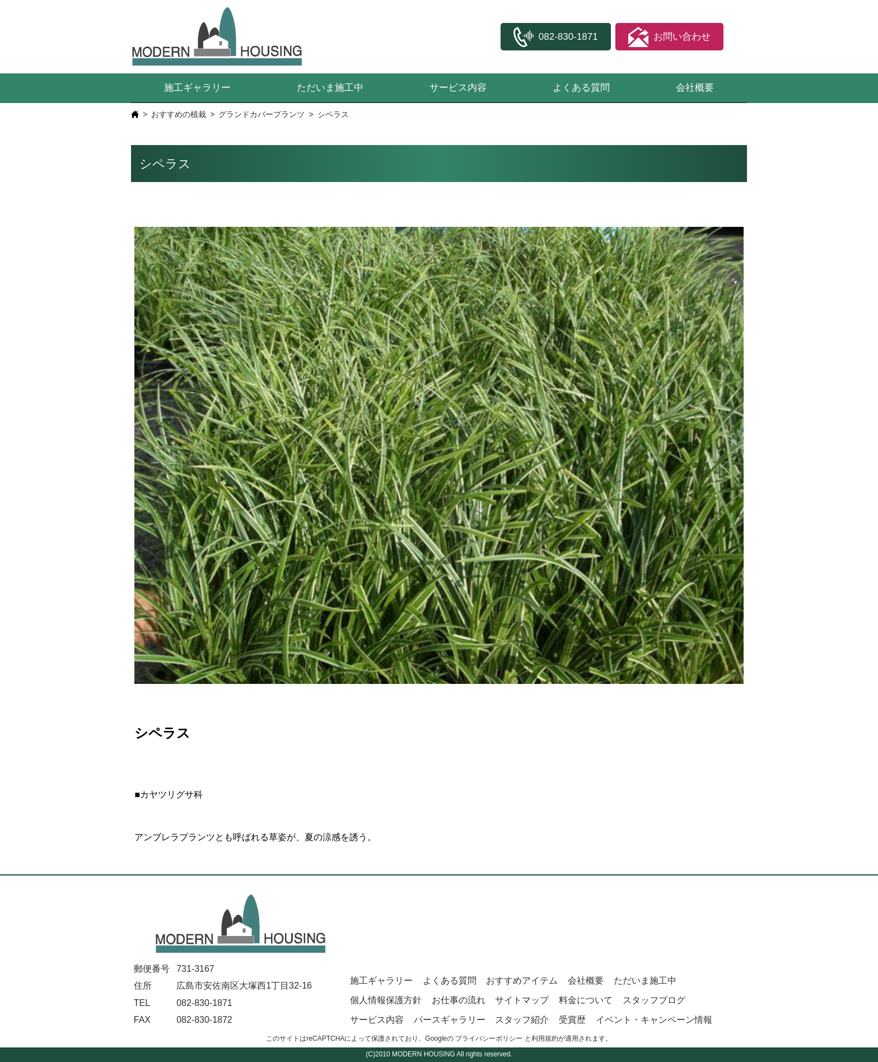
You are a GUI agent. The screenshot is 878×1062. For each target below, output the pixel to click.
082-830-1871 (204, 1003)
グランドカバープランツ (261, 114)
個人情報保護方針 (386, 1000)
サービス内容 (458, 87)
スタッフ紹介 (522, 1019)
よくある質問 (581, 87)
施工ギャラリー (197, 87)
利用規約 (544, 1038)
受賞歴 (572, 1019)
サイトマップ (522, 1000)
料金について (586, 1000)
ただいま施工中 (330, 87)
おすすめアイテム (522, 980)
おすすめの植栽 (178, 114)
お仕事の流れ (458, 1000)
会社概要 (695, 87)
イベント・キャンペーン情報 (654, 1019)
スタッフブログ (654, 1000)
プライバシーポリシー (488, 1038)
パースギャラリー (449, 1019)
